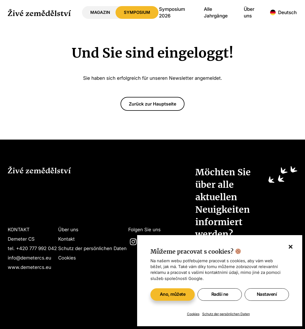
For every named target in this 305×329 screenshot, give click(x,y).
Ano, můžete (173, 294)
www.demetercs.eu (29, 267)
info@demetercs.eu (29, 258)
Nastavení (267, 294)
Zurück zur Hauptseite (152, 104)
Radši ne (219, 294)
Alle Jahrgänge (216, 12)
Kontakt (66, 239)
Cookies (193, 314)
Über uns (249, 12)
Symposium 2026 (172, 12)
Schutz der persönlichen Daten (226, 314)
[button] (290, 247)
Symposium (137, 12)
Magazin (100, 12)
